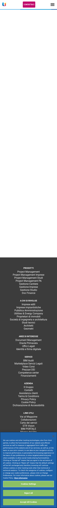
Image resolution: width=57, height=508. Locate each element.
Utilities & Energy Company (28, 313)
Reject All (28, 493)
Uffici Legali (28, 346)
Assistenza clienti (28, 393)
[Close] (53, 436)
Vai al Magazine (28, 416)
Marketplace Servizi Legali (28, 363)
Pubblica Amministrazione (28, 310)
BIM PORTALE (28, 428)
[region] (28, 470)
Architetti (28, 325)
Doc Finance (28, 293)
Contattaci (29, 4)
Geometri (28, 328)
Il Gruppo (28, 387)
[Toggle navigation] (52, 4)
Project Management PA (28, 280)
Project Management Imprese (28, 274)
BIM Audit (28, 360)
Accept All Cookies (28, 502)
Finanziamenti (28, 375)
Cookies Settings (28, 484)
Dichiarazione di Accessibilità (28, 405)
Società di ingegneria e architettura (28, 319)
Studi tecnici (28, 322)
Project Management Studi (28, 277)
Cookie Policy (28, 402)
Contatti (28, 390)
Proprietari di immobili (28, 316)
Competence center (28, 372)
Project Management (28, 271)
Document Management (28, 340)
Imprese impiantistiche (28, 307)
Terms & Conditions (28, 396)
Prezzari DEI (28, 369)
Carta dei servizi (28, 422)
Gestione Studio (28, 290)
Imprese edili (28, 304)
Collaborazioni (28, 419)
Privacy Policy (28, 399)
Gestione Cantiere (28, 283)
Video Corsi (28, 366)
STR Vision (29, 425)
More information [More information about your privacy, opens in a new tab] (21, 478)
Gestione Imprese (28, 286)
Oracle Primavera (28, 343)
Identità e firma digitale (28, 349)
